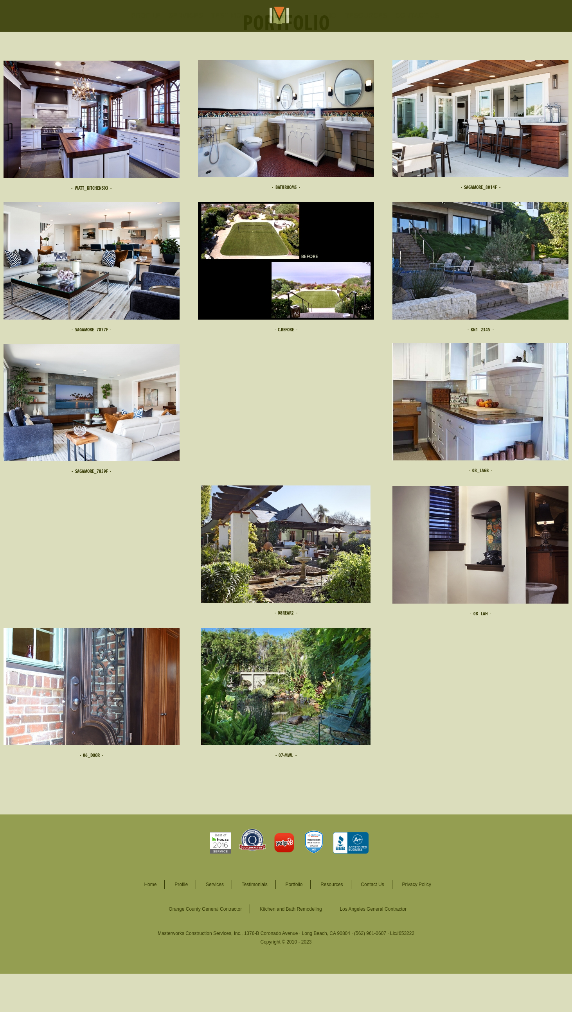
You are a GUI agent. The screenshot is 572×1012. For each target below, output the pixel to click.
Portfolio (293, 884)
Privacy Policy (416, 884)
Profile (181, 884)
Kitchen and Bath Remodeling (291, 909)
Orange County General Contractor (205, 909)
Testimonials (255, 884)
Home (150, 884)
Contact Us (372, 884)
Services (215, 884)
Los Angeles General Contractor (373, 909)
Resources (331, 884)
